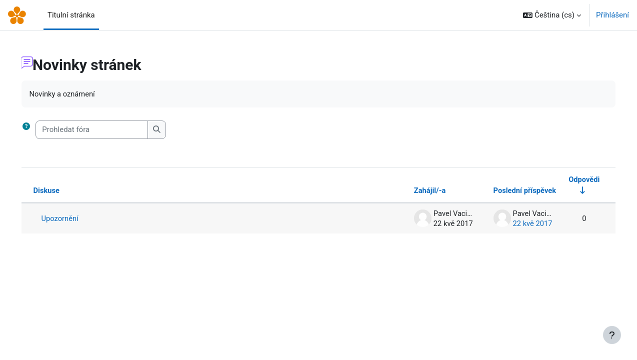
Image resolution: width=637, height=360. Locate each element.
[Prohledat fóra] (106, 130)
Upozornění (75, 219)
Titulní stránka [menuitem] (71, 15)
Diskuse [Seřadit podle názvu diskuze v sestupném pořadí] (61, 191)
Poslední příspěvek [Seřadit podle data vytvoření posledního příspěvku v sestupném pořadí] (510, 191)
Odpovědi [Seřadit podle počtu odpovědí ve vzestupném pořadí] (570, 179)
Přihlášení (612, 15)
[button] (552, 15)
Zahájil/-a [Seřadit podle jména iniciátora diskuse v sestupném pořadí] (413, 191)
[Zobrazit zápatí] (612, 335)
